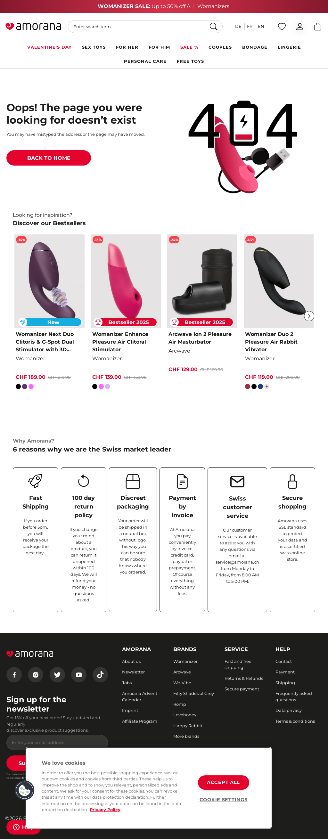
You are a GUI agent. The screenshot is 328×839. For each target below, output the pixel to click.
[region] (149, 788)
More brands (186, 736)
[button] (24, 790)
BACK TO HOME (48, 158)
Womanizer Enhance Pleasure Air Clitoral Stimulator (120, 342)
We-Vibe (182, 682)
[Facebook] (14, 674)
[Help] (23, 827)
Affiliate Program (139, 721)
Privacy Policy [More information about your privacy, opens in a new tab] (105, 809)
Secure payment (242, 688)
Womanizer (185, 661)
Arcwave (182, 671)
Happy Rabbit (187, 725)
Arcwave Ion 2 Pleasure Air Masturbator (200, 338)
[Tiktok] (100, 674)
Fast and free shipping (238, 664)
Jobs (127, 682)
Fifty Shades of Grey (193, 693)
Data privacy (288, 710)
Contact (283, 661)
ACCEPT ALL (223, 783)
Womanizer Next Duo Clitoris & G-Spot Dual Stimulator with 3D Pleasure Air (45, 342)
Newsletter (133, 671)
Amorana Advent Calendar (139, 696)
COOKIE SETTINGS (224, 799)
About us (131, 661)
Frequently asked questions (293, 696)
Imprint (130, 710)
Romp (179, 704)
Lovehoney (184, 714)
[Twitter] (57, 674)
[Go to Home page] (33, 26)
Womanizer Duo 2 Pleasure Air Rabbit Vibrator (271, 342)
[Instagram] (35, 674)
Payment (285, 671)
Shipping (285, 682)
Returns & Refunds (244, 678)
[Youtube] (78, 674)
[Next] (309, 316)
